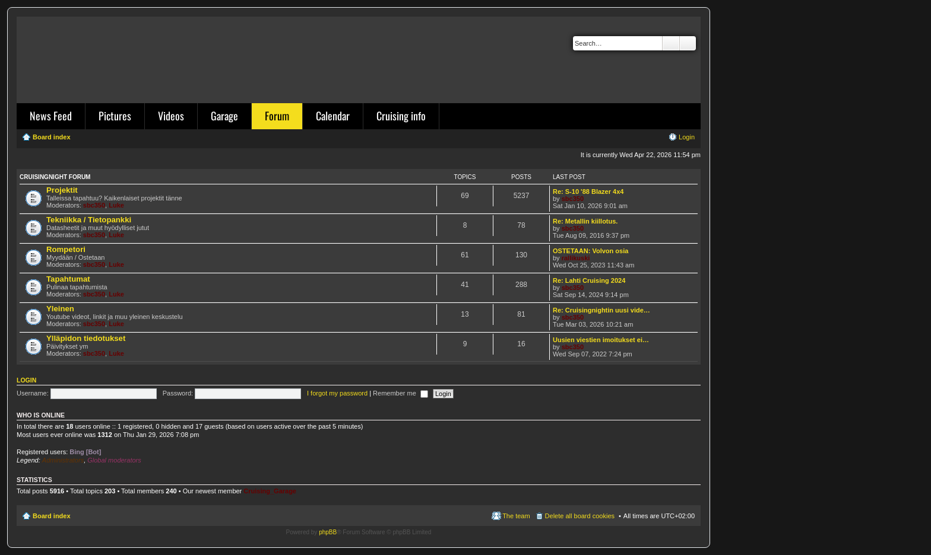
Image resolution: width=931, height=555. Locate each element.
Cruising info (401, 115)
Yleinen (60, 308)
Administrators (63, 460)
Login (26, 380)
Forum (277, 115)
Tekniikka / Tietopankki (88, 219)
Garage (224, 115)
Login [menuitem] (687, 137)
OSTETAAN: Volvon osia (590, 250)
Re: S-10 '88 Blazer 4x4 (588, 191)
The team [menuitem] (516, 515)
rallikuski (576, 257)
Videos (171, 115)
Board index (52, 515)
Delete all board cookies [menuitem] (580, 515)
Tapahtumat (68, 279)
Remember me (400, 393)
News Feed (51, 115)
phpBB (328, 532)
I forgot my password (337, 393)
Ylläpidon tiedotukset (85, 338)
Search (671, 43)
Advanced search (688, 43)
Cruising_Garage (269, 491)
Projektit (62, 190)
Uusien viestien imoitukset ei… (601, 339)
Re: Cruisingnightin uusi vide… (601, 310)
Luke (116, 205)
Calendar (333, 115)
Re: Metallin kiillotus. (585, 221)
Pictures (115, 115)
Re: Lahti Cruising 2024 (589, 280)
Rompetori (66, 249)
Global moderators (114, 460)
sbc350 (94, 205)
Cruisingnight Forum (55, 177)
